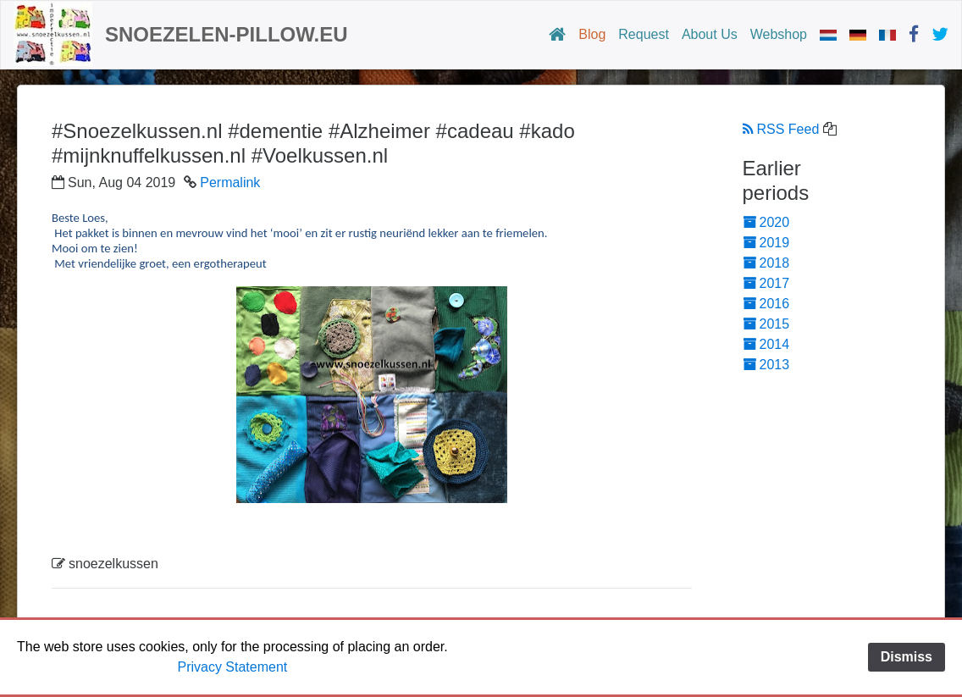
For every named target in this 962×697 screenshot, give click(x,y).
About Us (710, 34)
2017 (766, 283)
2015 (766, 324)
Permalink (230, 182)
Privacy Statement (232, 667)
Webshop (778, 34)
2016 (766, 303)
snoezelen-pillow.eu (226, 34)
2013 (766, 364)
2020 (766, 222)
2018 (766, 263)
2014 (766, 344)
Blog (591, 34)
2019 (766, 242)
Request (643, 34)
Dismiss (906, 657)
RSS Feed (781, 129)
